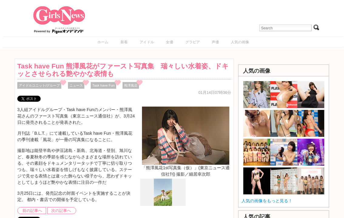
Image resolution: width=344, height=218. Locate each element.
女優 (169, 42)
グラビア (192, 42)
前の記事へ (32, 211)
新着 (124, 42)
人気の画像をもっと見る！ (266, 200)
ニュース (76, 85)
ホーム (102, 42)
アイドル (147, 42)
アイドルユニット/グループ (39, 85)
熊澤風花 (130, 85)
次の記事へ (61, 211)
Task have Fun (103, 85)
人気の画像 (240, 42)
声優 (215, 42)
